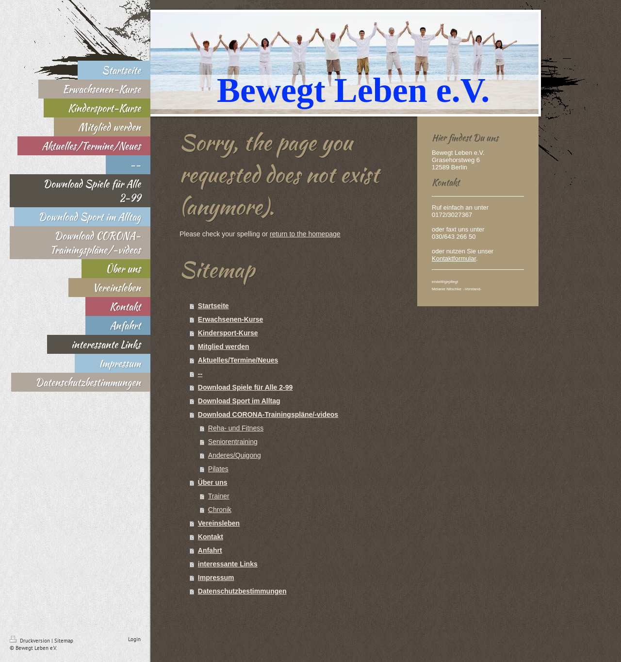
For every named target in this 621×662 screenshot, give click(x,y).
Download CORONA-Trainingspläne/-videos (268, 414)
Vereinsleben (219, 523)
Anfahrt (210, 550)
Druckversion (30, 640)
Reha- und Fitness (235, 428)
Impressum (216, 577)
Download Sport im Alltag (239, 401)
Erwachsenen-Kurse (230, 319)
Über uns (213, 482)
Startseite (213, 306)
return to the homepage (305, 234)
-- (200, 374)
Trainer (218, 496)
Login (134, 639)
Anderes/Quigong (234, 455)
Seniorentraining (233, 442)
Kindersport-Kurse (228, 333)
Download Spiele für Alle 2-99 (245, 387)
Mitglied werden (223, 346)
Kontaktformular (454, 258)
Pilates (218, 469)
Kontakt (210, 537)
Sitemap (63, 640)
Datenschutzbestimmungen (242, 591)
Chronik (219, 509)
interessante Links (228, 564)
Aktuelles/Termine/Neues (238, 360)
